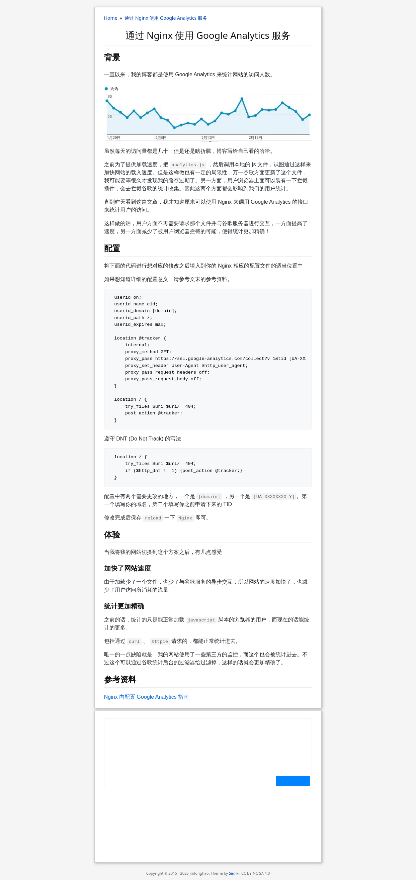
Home (110, 18)
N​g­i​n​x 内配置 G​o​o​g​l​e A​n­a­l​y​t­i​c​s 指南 (146, 697)
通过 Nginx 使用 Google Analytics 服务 (165, 18)
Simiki (234, 873)
